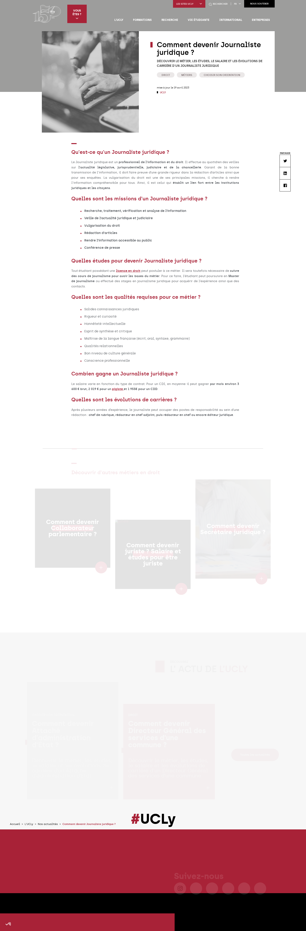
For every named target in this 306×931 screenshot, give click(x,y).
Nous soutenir (259, 3)
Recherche (169, 20)
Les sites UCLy (189, 4)
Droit (165, 75)
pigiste (118, 389)
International (230, 20)
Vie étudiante (198, 20)
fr (237, 4)
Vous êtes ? (77, 14)
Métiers (186, 75)
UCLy (162, 92)
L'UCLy (118, 20)
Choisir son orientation (222, 75)
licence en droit (128, 271)
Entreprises (261, 20)
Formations (142, 20)
